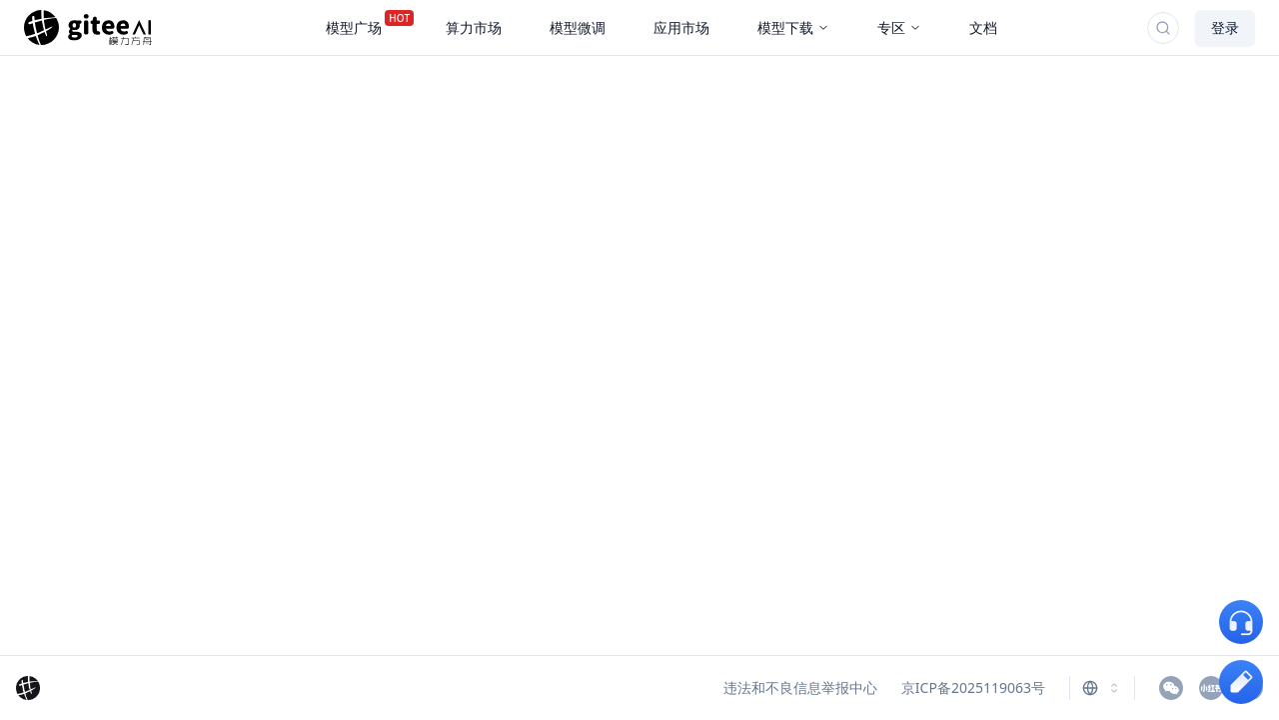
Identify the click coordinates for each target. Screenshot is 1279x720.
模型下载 (793, 27)
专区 (899, 27)
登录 (1225, 27)
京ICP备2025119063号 (973, 687)
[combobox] (1102, 688)
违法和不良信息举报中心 (800, 687)
